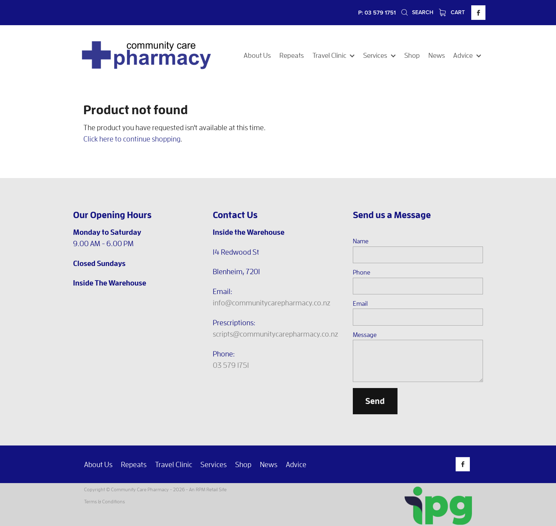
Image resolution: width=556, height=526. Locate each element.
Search (416, 12)
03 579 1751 (231, 365)
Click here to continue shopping (131, 138)
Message (365, 335)
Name (360, 241)
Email (360, 303)
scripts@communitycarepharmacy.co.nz (275, 334)
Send (375, 401)
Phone (361, 272)
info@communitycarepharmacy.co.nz (271, 302)
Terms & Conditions (104, 501)
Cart (452, 12)
